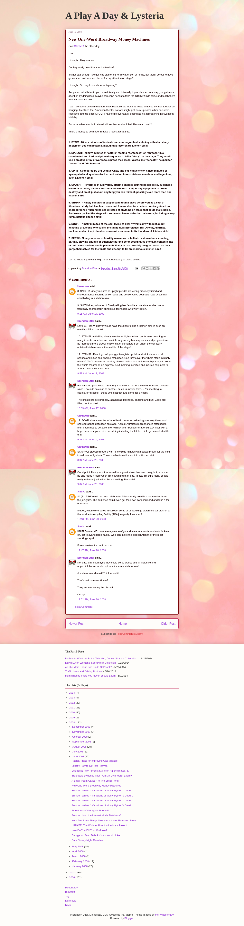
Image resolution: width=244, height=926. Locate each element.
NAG (68, 905)
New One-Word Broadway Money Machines (96, 785)
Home (123, 623)
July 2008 (78, 751)
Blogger (128, 918)
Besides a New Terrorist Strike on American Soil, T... (100, 770)
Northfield (70, 900)
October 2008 (80, 736)
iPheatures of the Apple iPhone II (89, 810)
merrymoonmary (164, 914)
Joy (67, 896)
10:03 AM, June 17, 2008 (91, 408)
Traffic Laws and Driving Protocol (83, 671)
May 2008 (78, 846)
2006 (72, 877)
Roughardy (71, 887)
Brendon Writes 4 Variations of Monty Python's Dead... (102, 790)
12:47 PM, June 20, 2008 (91, 550)
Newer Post (76, 623)
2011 (72, 707)
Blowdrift (70, 891)
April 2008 (78, 851)
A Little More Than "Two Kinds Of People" (88, 667)
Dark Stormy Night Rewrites (87, 840)
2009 (72, 717)
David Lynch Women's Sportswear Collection (90, 662)
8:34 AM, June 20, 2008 (90, 460)
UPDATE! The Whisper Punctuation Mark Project (99, 825)
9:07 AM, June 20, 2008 (90, 484)
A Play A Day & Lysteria (114, 15)
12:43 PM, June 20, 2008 (91, 518)
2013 (72, 697)
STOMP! (79, 46)
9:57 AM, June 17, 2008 (90, 373)
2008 (72, 722)
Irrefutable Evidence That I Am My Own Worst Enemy (101, 775)
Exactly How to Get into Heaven (89, 765)
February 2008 (80, 861)
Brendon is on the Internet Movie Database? (96, 815)
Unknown (83, 286)
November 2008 (81, 731)
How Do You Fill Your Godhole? (89, 830)
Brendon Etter (85, 320)
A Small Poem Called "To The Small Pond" (95, 780)
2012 (72, 702)
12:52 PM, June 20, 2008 (91, 599)
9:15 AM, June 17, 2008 (90, 313)
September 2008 (82, 741)
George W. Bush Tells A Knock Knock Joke (95, 835)
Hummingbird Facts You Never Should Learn (90, 675)
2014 (72, 692)
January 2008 (80, 866)
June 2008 (78, 756)
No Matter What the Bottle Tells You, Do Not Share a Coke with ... (102, 658)
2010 (72, 712)
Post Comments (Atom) (130, 633)
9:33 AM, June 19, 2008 (90, 439)
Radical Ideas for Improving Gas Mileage (94, 760)
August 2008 (79, 746)
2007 (72, 872)
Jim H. (81, 491)
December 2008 (81, 726)
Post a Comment (82, 606)
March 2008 (79, 856)
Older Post (168, 623)
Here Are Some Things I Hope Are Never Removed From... (104, 820)
